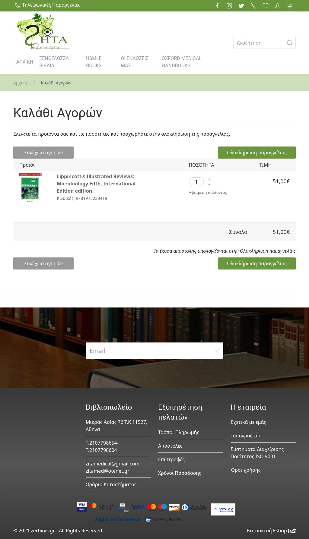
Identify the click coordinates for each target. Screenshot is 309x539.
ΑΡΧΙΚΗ (24, 62)
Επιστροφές (171, 459)
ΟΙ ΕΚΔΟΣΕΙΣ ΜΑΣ (134, 61)
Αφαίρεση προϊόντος (208, 192)
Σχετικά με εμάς (248, 422)
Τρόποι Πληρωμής (178, 432)
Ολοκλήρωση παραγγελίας (257, 152)
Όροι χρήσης (245, 470)
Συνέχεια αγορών (43, 152)
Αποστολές (170, 446)
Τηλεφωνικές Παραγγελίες (48, 5)
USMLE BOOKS (94, 61)
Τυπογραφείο (245, 435)
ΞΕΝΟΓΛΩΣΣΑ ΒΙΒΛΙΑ (54, 61)
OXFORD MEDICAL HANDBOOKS (182, 61)
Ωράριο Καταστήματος (111, 484)
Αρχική (20, 83)
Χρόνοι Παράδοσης (179, 473)
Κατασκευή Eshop (271, 530)
